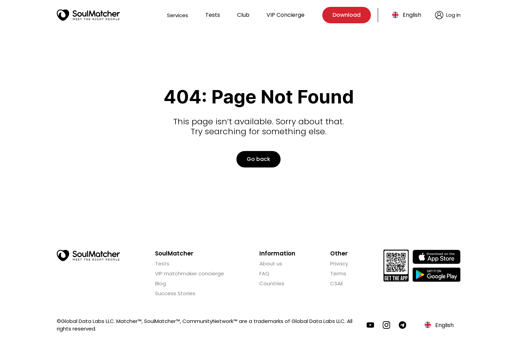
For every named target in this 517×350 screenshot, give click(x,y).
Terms (338, 273)
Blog (160, 283)
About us (270, 263)
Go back (258, 159)
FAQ (264, 273)
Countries (271, 283)
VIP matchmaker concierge (189, 273)
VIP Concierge (286, 15)
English (412, 15)
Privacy (339, 263)
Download (347, 15)
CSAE (336, 283)
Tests (212, 15)
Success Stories (175, 293)
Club (243, 15)
